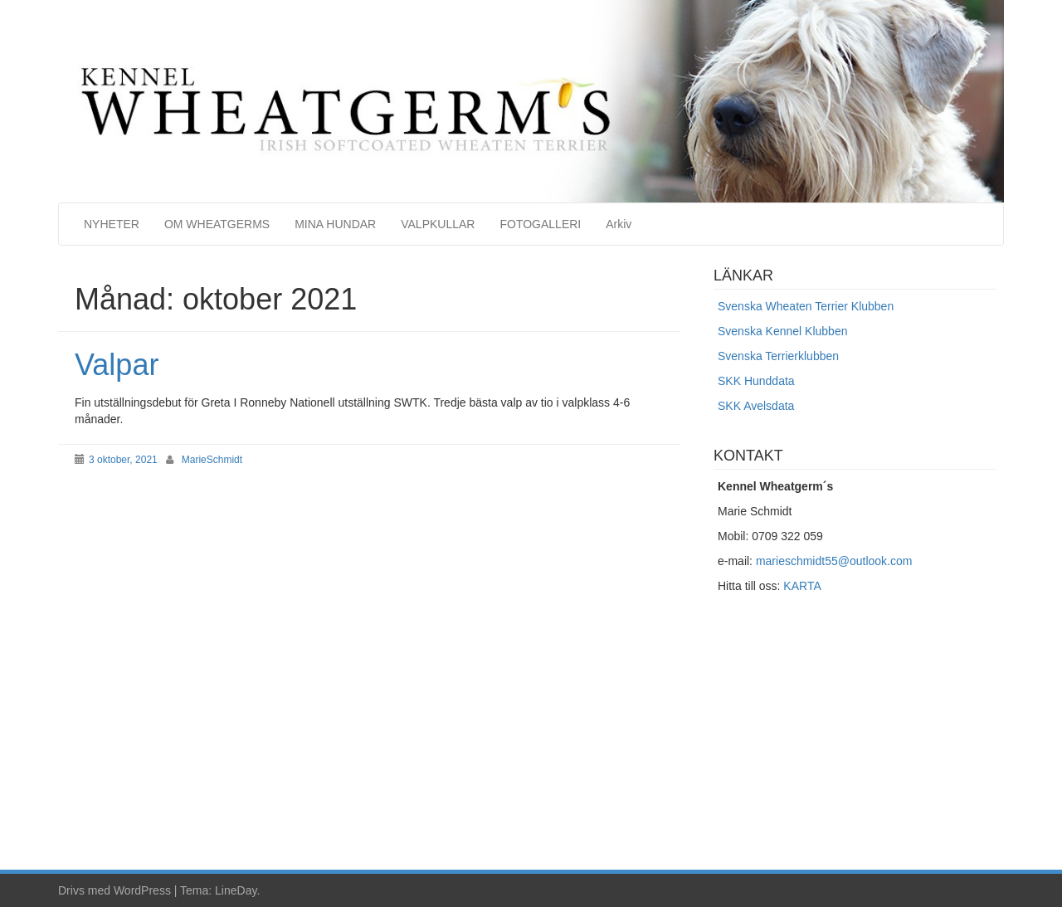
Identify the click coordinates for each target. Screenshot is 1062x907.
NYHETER (111, 224)
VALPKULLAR (438, 224)
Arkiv (618, 224)
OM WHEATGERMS (217, 224)
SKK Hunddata (756, 381)
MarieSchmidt (212, 460)
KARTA (802, 585)
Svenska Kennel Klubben (782, 331)
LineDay (235, 890)
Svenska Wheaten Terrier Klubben (806, 306)
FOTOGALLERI (540, 224)
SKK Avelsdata (756, 405)
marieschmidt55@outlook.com (834, 561)
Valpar (116, 365)
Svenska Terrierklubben (778, 356)
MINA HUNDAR (335, 224)
